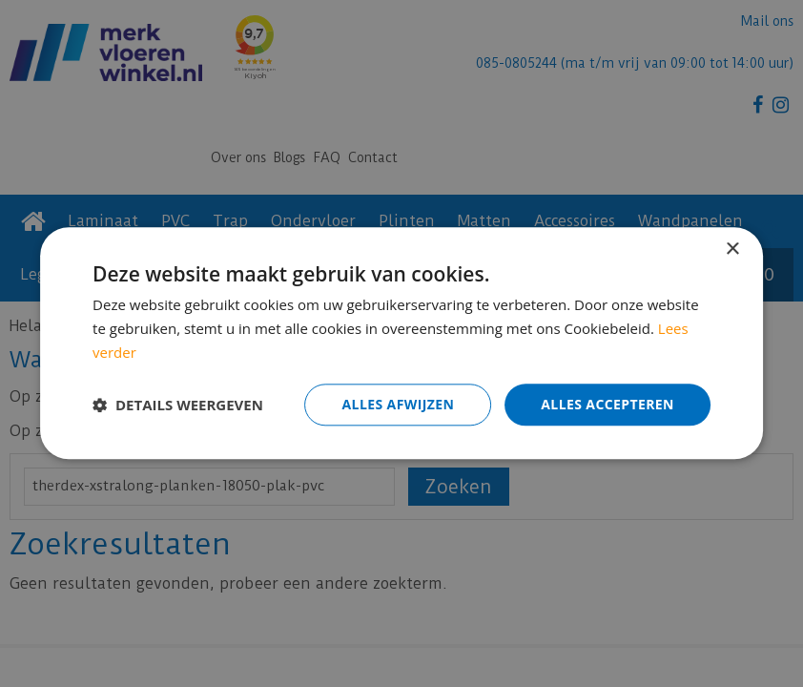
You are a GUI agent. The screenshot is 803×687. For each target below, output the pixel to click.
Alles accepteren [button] (607, 404)
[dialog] (401, 343)
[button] (178, 404)
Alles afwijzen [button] (398, 404)
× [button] (732, 249)
